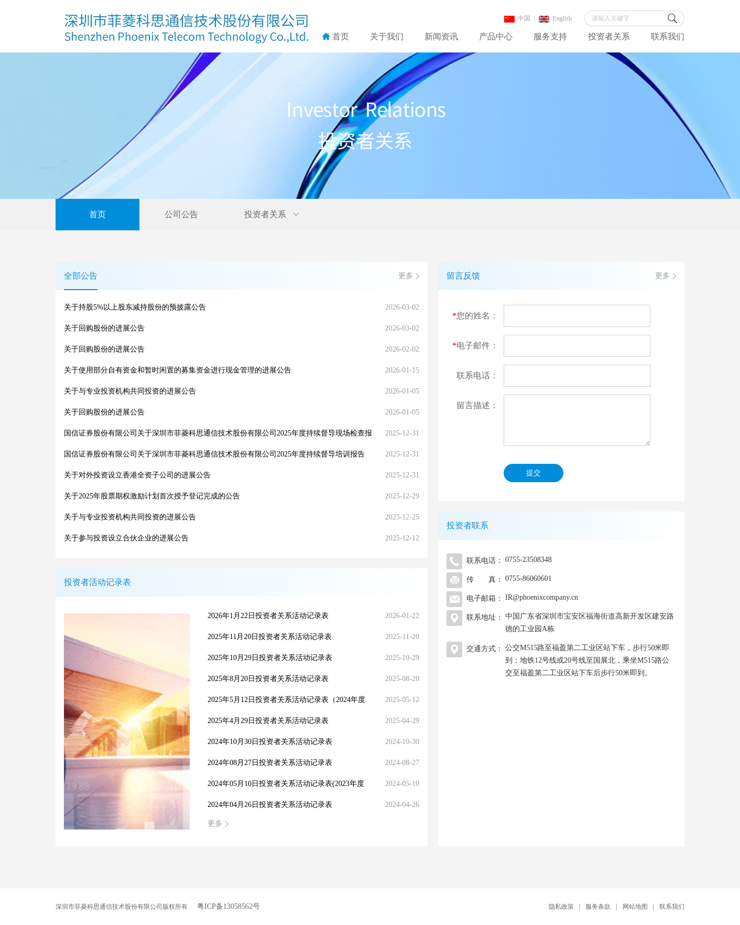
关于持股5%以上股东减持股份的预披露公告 (241, 307)
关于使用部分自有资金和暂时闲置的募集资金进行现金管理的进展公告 (241, 370)
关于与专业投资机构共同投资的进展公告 (241, 391)
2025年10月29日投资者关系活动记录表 (313, 658)
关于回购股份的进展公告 (241, 328)
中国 (517, 18)
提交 (533, 473)
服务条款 (598, 906)
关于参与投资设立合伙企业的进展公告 (241, 538)
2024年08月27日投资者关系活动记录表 (313, 763)
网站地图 (635, 906)
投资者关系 (609, 36)
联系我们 (667, 36)
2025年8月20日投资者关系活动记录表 (313, 679)
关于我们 (387, 36)
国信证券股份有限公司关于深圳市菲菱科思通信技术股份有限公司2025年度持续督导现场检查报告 (241, 433)
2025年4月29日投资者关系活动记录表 (313, 721)
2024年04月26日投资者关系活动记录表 (313, 805)
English (555, 18)
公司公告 (181, 214)
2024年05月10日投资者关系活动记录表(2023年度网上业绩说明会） (313, 784)
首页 (335, 36)
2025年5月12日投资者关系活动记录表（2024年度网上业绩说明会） (313, 700)
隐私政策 (561, 906)
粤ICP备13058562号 (228, 906)
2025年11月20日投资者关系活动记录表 (313, 637)
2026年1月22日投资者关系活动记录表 (313, 616)
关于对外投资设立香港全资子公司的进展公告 (241, 475)
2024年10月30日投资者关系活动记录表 (313, 742)
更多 (405, 276)
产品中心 (496, 36)
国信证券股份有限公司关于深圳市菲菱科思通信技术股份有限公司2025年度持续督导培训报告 (241, 454)
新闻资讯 (441, 36)
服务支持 (550, 36)
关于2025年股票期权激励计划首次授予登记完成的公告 (241, 496)
